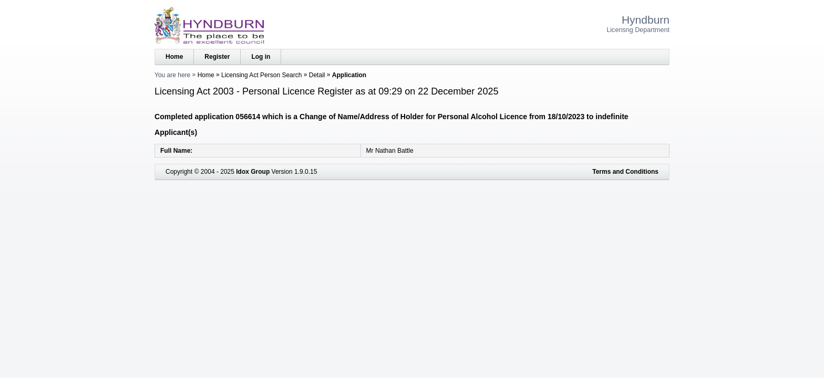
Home (174, 56)
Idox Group (253, 171)
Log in (260, 56)
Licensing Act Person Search (261, 75)
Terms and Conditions (625, 171)
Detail (317, 75)
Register (217, 56)
